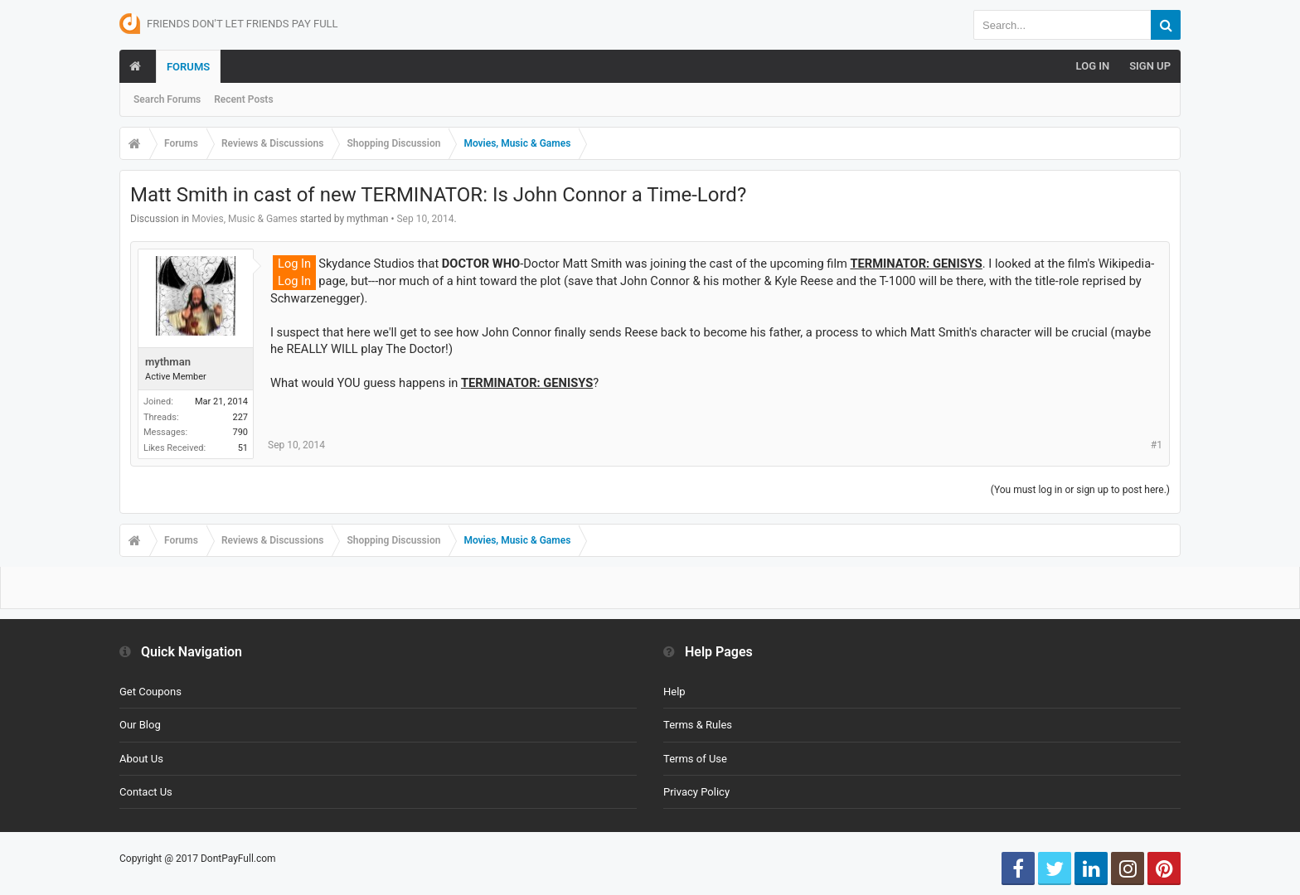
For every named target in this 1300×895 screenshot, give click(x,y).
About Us (141, 758)
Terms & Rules (697, 724)
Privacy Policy (696, 792)
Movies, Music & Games (245, 219)
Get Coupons (150, 691)
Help (674, 691)
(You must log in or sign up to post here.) (1080, 490)
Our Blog (140, 724)
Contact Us (145, 792)
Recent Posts (243, 99)
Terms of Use (695, 758)
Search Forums (167, 99)
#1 (1156, 445)
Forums (188, 66)
